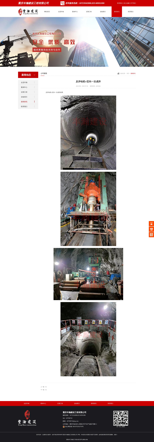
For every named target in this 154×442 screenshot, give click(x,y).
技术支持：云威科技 (41, 434)
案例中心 (75, 11)
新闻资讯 (117, 11)
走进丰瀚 (61, 11)
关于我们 (133, 3)
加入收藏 (126, 3)
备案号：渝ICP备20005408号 (55, 434)
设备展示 (103, 11)
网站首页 (47, 11)
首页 (128, 73)
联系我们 (120, 3)
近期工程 (89, 11)
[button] (75, 64)
